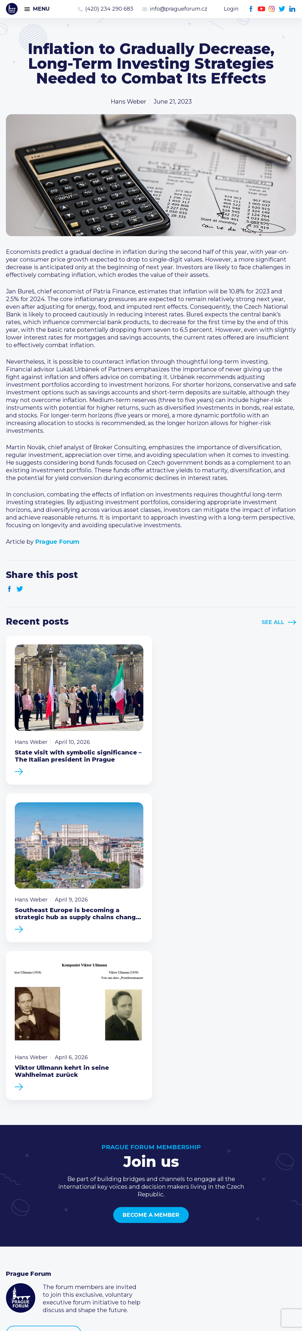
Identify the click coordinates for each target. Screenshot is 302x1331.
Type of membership (135, 1221)
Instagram (271, 9)
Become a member (151, 1049)
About (15, 1259)
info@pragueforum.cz (178, 9)
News (14, 1211)
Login (231, 9)
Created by (151, 1319)
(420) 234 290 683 (109, 9)
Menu (41, 9)
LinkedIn (292, 9)
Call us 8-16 (218, 1211)
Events (16, 1221)
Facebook (251, 9)
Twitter (282, 9)
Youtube (261, 9)
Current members (131, 1211)
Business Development (40, 1240)
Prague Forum (12, 9)
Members (20, 1230)
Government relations (38, 1249)
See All (273, 622)
